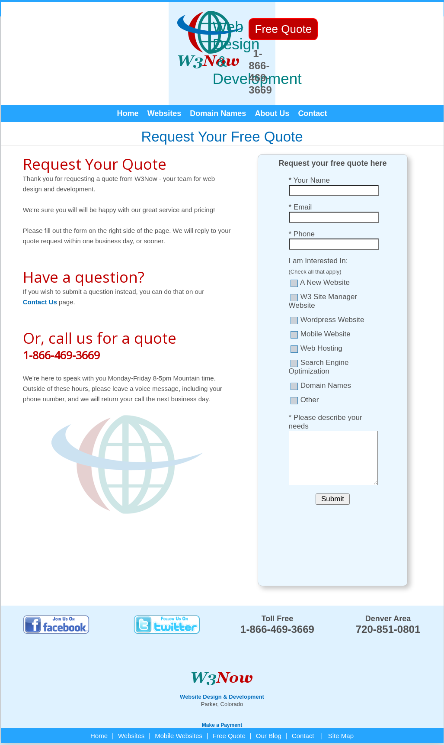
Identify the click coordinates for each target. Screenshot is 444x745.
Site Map (341, 709)
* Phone (302, 207)
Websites (164, 87)
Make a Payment (222, 699)
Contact (312, 87)
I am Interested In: (318, 234)
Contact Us (40, 275)
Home (128, 87)
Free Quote (229, 709)
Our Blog (268, 709)
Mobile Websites (178, 709)
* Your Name (309, 154)
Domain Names (218, 87)
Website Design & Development (222, 670)
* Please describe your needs (325, 395)
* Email (300, 181)
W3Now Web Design (28, 729)
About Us (272, 87)
